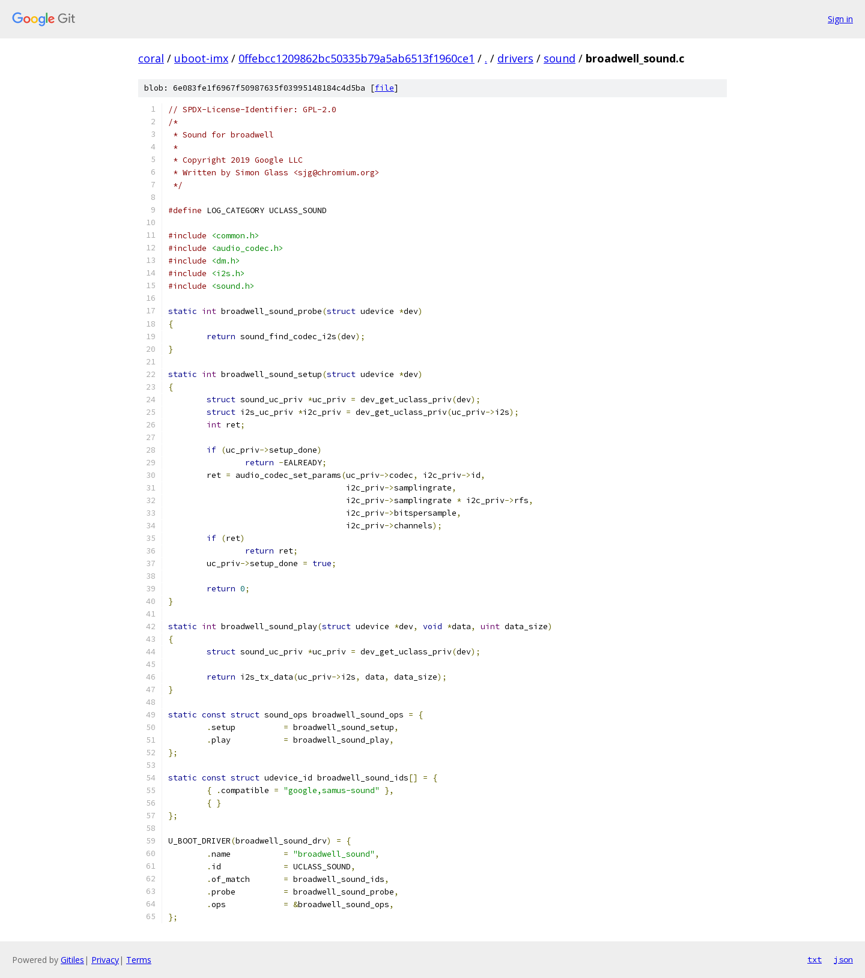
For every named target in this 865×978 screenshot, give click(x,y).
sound (559, 58)
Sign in (840, 19)
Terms (138, 959)
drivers (515, 58)
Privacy (105, 959)
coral (151, 58)
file (384, 88)
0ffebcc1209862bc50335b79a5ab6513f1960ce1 (356, 58)
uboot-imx (201, 58)
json (843, 959)
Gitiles (72, 959)
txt (814, 959)
